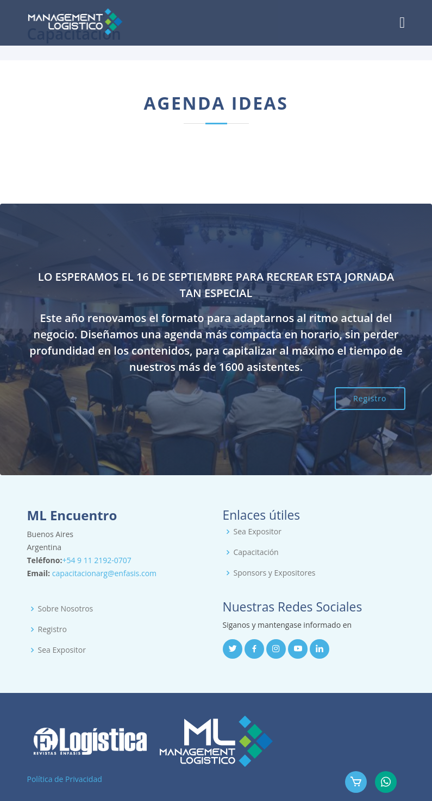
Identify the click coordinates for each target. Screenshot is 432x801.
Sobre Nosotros (65, 609)
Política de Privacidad (64, 779)
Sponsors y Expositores (275, 573)
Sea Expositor (257, 531)
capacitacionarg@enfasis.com (104, 573)
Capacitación (256, 552)
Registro (369, 398)
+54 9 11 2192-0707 (96, 560)
